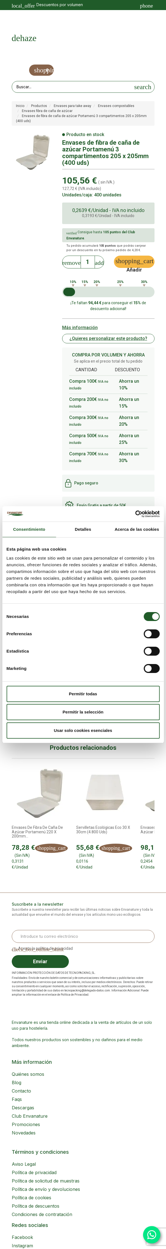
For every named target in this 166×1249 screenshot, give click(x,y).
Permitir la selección (83, 712)
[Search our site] (72, 86)
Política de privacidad (34, 1172)
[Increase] (99, 261)
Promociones (26, 1124)
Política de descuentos (35, 1206)
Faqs (17, 1099)
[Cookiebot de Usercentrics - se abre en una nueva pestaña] (135, 514)
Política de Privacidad (74, 994)
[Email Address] (83, 936)
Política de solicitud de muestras (46, 1181)
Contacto (21, 1091)
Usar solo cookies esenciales (83, 730)
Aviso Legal (24, 1164)
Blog (16, 1082)
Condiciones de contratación (42, 1214)
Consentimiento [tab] (29, 529)
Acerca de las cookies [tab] (136, 529)
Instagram (22, 1245)
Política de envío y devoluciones (46, 1189)
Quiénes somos (28, 1074)
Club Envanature (30, 1116)
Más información (80, 327)
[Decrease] (71, 261)
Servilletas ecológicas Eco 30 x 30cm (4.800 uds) (103, 829)
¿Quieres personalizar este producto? (108, 338)
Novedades (24, 1133)
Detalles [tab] (83, 529)
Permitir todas (83, 693)
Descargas (23, 1107)
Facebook (22, 1237)
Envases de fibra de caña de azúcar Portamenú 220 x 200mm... (37, 831)
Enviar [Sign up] (40, 961)
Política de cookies (31, 1197)
